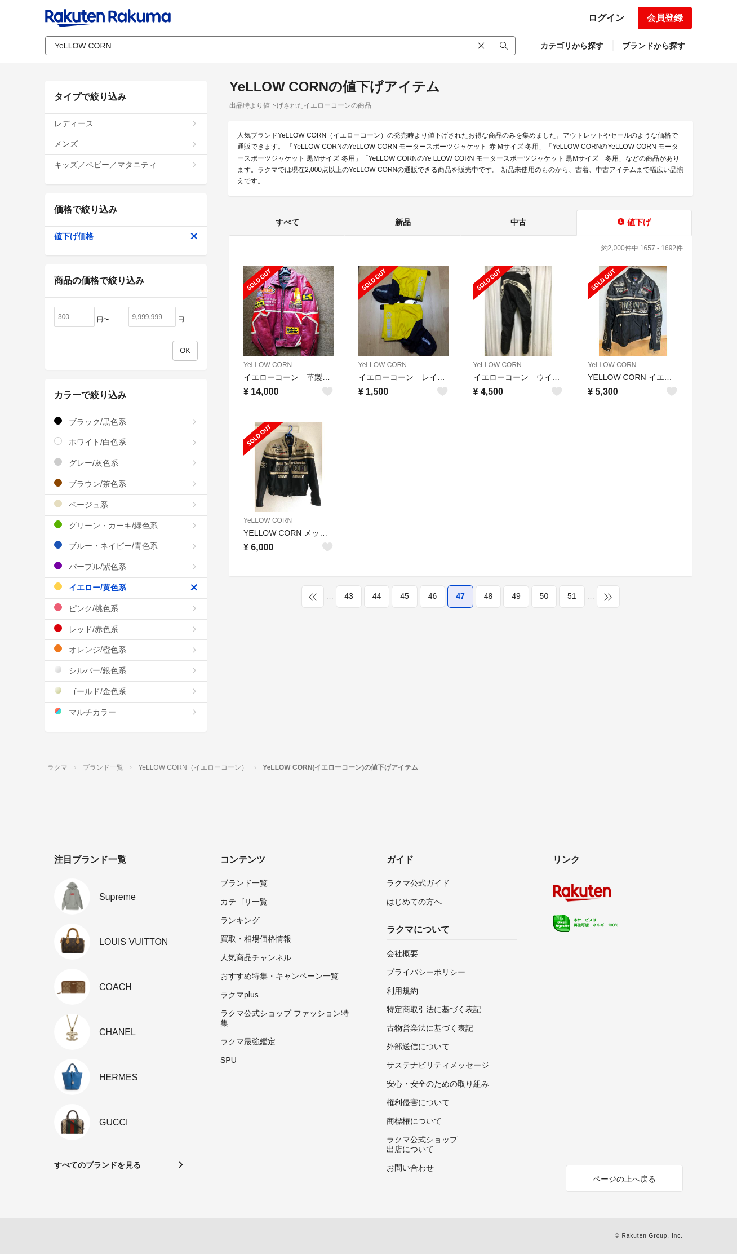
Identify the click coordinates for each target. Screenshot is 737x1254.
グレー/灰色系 (126, 462)
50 (544, 595)
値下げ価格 (126, 236)
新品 (403, 222)
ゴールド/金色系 (126, 691)
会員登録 (665, 18)
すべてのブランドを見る (97, 1164)
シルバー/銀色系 (126, 670)
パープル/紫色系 (126, 566)
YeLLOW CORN (267, 365)
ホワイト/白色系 (126, 442)
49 (516, 595)
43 (348, 595)
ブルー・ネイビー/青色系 (126, 545)
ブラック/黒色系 (126, 421)
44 (376, 595)
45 (404, 595)
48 (488, 595)
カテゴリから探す (571, 45)
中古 (518, 222)
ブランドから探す (653, 45)
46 (432, 595)
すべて (287, 222)
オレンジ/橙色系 (126, 649)
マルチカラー (126, 712)
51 (571, 595)
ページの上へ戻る (624, 1179)
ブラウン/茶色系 (126, 483)
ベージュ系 (126, 504)
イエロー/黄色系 (126, 587)
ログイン (606, 18)
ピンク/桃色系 (126, 608)
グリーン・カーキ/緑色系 (126, 525)
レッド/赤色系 (126, 629)
